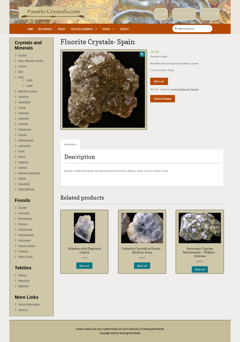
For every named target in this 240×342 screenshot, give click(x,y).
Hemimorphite (26, 140)
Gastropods (24, 240)
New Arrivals (45, 29)
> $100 (29, 85)
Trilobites (23, 251)
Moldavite (23, 286)
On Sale (22, 55)
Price (21, 77)
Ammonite (23, 213)
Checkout (208, 14)
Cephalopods (25, 229)
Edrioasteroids (26, 235)
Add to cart (159, 81)
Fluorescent (24, 129)
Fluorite (195, 89)
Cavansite (23, 113)
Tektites (22, 275)
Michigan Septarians (29, 173)
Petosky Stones (26, 246)
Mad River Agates (27, 91)
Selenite (22, 167)
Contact (124, 29)
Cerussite (23, 118)
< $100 (29, 80)
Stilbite (22, 178)
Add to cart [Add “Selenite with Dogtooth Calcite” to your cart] (84, 265)
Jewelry (62, 29)
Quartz (22, 156)
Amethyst (23, 96)
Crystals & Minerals (82, 29)
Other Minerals (26, 189)
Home (30, 29)
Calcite (22, 107)
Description (70, 144)
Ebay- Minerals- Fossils (30, 60)
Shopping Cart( (183, 14)
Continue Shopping (162, 98)
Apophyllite (24, 102)
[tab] (70, 144)
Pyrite (21, 151)
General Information (29, 304)
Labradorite (24, 145)
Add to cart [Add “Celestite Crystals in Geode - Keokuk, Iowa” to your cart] (142, 265)
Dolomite (23, 124)
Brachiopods (25, 218)
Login (159, 14)
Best (20, 71)
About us (23, 310)
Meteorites (24, 280)
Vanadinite (24, 184)
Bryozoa (22, 224)
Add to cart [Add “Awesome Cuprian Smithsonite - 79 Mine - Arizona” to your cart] (200, 269)
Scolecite (23, 162)
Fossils (106, 29)
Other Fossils (25, 256)
